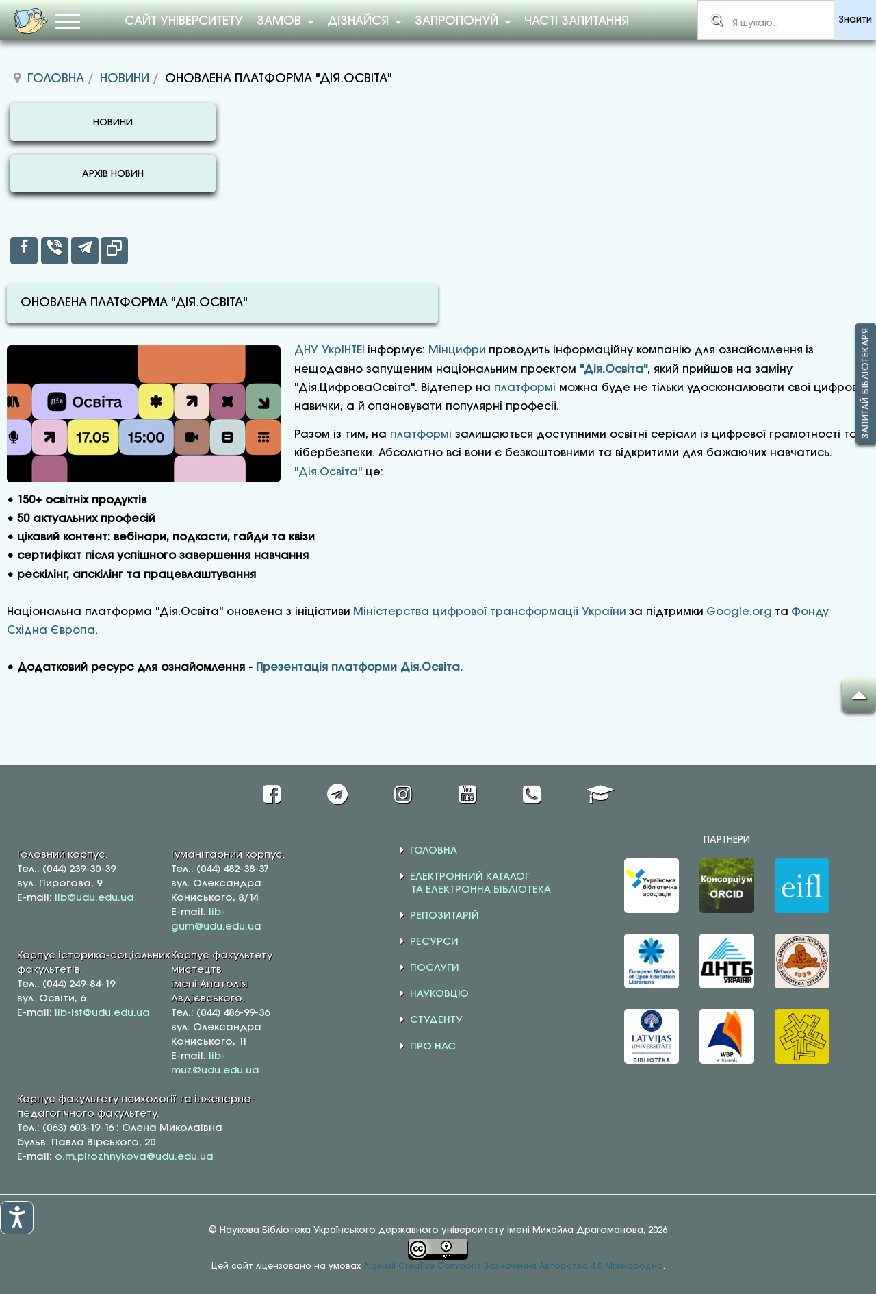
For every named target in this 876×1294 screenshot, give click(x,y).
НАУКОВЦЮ (439, 994)
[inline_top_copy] (114, 250)
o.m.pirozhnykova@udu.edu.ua (134, 1157)
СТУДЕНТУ (436, 1020)
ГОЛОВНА (433, 851)
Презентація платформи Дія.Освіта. (359, 667)
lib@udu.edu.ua (94, 898)
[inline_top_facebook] (24, 250)
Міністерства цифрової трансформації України (489, 612)
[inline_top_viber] (54, 250)
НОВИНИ (113, 123)
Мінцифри (457, 350)
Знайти (855, 20)
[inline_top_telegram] (85, 250)
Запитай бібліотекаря (866, 383)
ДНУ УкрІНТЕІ (329, 350)
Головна (55, 78)
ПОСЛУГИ (434, 968)
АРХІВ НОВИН (113, 174)
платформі (525, 388)
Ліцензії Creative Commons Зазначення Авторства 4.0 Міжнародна (513, 1266)
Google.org (739, 612)
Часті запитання (576, 21)
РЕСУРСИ (434, 942)
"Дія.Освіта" (613, 369)
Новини (124, 78)
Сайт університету (184, 21)
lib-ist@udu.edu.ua (102, 1013)
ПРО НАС (433, 1047)
